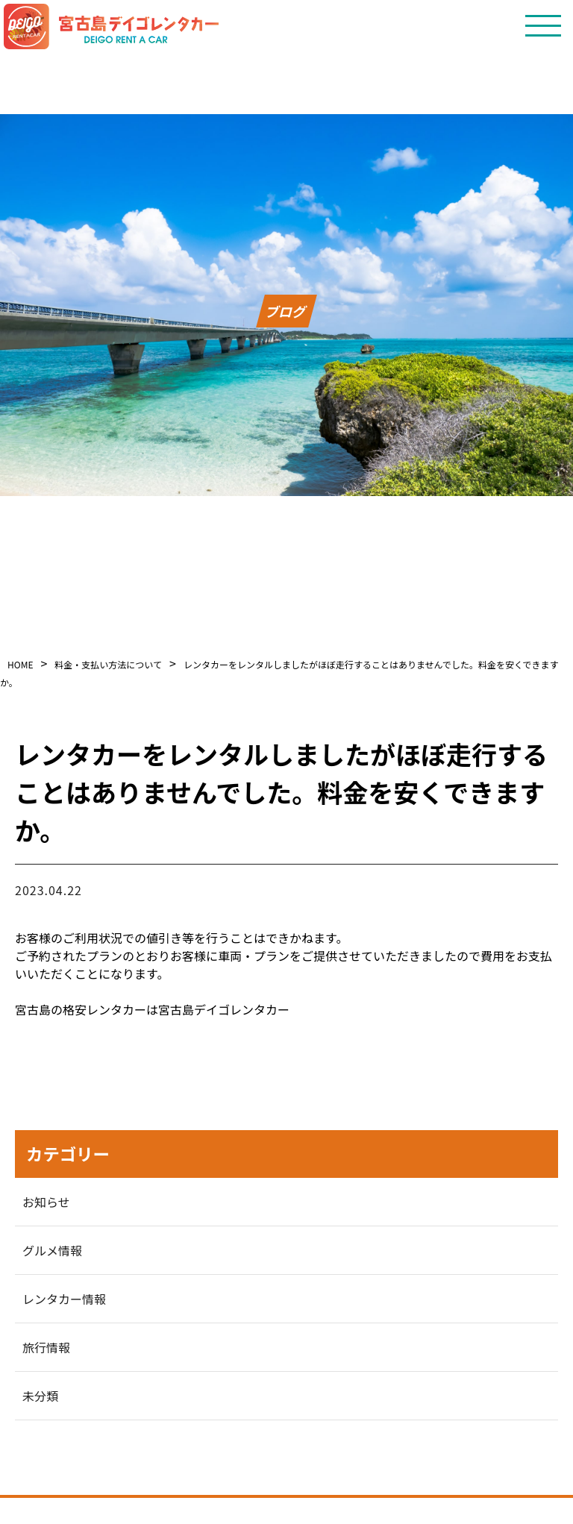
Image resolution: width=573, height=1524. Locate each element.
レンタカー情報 (64, 1299)
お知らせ (46, 1202)
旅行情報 (46, 1347)
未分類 (40, 1396)
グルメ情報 (52, 1250)
